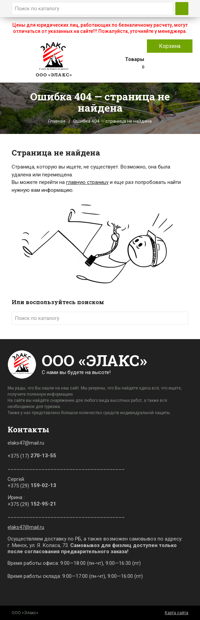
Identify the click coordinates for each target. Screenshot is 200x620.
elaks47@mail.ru (26, 527)
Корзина (169, 46)
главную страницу (87, 182)
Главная (56, 121)
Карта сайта (176, 612)
